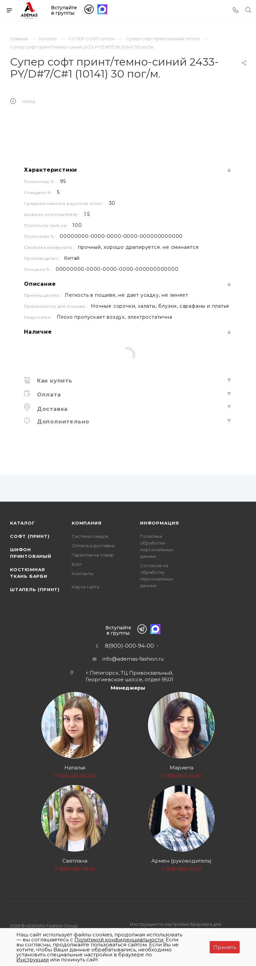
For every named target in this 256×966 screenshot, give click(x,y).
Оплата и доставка (93, 545)
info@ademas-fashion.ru (133, 659)
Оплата (48, 410)
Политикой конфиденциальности (118, 939)
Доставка (51, 424)
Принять (224, 947)
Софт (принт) (30, 536)
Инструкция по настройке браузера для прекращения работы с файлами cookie (175, 927)
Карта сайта (85, 586)
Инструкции (32, 959)
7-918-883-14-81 (181, 776)
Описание (40, 299)
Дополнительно (62, 437)
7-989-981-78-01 (74, 869)
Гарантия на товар (93, 555)
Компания (86, 523)
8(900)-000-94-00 (129, 646)
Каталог (22, 523)
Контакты (82, 573)
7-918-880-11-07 (181, 869)
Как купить (53, 396)
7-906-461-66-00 (74, 776)
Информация (159, 523)
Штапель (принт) (35, 589)
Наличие (38, 347)
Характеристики (50, 185)
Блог (77, 564)
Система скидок (90, 536)
